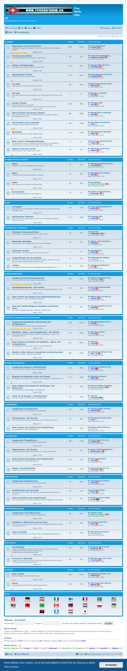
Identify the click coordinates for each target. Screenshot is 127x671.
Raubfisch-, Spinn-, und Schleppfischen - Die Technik (35, 332)
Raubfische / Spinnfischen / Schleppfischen (22, 318)
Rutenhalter (95, 193)
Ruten (14, 173)
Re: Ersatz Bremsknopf (96, 46)
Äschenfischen (11, 404)
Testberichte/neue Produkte (16, 159)
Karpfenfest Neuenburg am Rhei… (100, 84)
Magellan (115, 648)
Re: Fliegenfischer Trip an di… (99, 440)
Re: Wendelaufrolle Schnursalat (99, 418)
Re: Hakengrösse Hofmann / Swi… (100, 352)
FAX (92, 323)
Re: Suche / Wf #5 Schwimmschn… (101, 449)
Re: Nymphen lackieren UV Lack (100, 306)
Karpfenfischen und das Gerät (25, 490)
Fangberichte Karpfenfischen (25, 481)
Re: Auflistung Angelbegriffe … (99, 265)
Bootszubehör (18, 192)
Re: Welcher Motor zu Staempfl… (100, 112)
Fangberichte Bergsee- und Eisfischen (29, 367)
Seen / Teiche (18, 574)
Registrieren (20, 620)
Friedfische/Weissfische (14, 509)
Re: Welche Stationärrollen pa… (99, 427)
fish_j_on (94, 353)
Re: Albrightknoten (95, 250)
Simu (93, 124)
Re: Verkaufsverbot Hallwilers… (99, 56)
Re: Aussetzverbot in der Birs (99, 547)
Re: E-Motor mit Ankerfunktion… (100, 191)
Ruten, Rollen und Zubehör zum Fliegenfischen (33, 459)
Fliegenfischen (11, 436)
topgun (93, 143)
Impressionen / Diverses (22, 217)
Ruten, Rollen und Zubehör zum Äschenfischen (33, 427)
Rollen (15, 164)
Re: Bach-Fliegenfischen (97, 459)
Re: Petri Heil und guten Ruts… (99, 148)
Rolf (92, 267)
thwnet (93, 208)
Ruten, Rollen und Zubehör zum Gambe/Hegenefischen (36, 297)
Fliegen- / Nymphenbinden (23, 468)
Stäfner (93, 150)
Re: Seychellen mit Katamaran (99, 122)
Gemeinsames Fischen (22, 75)
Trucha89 (94, 165)
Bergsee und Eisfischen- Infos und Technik (31, 376)
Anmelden (8, 620)
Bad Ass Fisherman (98, 184)
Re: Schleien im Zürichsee (97, 522)
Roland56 (103, 648)
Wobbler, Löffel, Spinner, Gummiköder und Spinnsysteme (37, 352)
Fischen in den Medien (22, 56)
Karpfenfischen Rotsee (96, 490)
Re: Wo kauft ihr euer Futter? (98, 532)
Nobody (94, 442)
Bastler (93, 575)
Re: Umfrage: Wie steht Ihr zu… (99, 65)
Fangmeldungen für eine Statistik (26, 258)
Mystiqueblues (96, 451)
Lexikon (15, 265)
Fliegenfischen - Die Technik (24, 450)
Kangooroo (80, 648)
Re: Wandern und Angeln (97, 376)
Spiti (92, 95)
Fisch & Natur (10, 543)
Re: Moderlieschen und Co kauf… (100, 558)
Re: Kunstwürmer (94, 182)
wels (92, 104)
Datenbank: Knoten (20, 251)
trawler (83, 641)
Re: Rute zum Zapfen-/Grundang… (100, 385)
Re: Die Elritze (93, 232)
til (43, 648)
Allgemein (9, 42)
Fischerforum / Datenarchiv (16, 228)
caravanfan (95, 397)
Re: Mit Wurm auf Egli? (96, 332)
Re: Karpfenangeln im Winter (98, 481)
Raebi (93, 524)
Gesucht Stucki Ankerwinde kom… (101, 141)
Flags (7, 594)
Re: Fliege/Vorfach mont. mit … (99, 468)
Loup (93, 419)
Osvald (93, 499)
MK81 (93, 133)
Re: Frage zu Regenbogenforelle (100, 206)
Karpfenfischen (11, 477)
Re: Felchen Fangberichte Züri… (100, 278)
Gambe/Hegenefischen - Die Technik (28, 287)
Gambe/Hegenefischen (13, 274)
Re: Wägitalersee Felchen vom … (100, 574)
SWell (93, 378)
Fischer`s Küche (19, 103)
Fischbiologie (18, 547)
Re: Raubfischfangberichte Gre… (100, 322)
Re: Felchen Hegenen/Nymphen (99, 132)
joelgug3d (94, 76)
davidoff (94, 410)
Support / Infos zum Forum (24, 149)
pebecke (92, 648)
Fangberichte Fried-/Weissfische (26, 513)
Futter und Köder (19, 532)
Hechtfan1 (94, 67)
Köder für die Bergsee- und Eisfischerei (29, 396)
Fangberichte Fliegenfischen (24, 440)
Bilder (7, 203)
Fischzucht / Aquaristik (22, 558)
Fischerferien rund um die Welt (25, 123)
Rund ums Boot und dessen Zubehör (28, 113)
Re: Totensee (92, 396)
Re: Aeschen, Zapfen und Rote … (100, 408)
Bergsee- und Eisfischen (14, 363)
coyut (93, 289)
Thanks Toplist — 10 (12, 645)
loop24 (93, 218)
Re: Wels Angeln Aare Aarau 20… (100, 583)
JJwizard (94, 298)
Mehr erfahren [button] (12, 666)
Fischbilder (17, 207)
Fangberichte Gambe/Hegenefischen (28, 278)
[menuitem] (21, 28)
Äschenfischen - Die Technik (24, 418)
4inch (93, 368)
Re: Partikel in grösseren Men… (99, 498)
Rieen (93, 492)
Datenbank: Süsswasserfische (25, 232)
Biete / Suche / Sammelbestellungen (28, 141)
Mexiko (93, 85)
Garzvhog (94, 560)
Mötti (93, 243)
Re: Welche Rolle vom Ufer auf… (100, 296)
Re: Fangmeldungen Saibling (98, 257)
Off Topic (16, 93)
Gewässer (9, 570)
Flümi (93, 252)
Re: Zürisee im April (95, 513)
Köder (14, 182)
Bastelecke (17, 132)
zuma (93, 460)
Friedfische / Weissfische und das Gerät (29, 522)
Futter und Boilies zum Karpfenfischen (29, 498)
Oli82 (93, 307)
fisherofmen (95, 279)
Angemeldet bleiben (96, 623)
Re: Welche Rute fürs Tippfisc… (99, 173)
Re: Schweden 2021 (95, 216)
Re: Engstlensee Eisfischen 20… (100, 367)
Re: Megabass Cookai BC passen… (101, 163)
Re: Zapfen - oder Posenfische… (100, 241)
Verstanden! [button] (111, 665)
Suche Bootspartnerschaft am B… (100, 74)
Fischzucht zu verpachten (97, 93)
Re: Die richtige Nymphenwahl (99, 287)
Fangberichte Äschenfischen (24, 409)
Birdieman (94, 548)
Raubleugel (53, 648)
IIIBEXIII (94, 585)
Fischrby (94, 47)
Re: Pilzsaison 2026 (95, 103)
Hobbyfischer (96, 233)
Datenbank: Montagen (22, 241)
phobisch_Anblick (97, 57)
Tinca (93, 334)
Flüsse (15, 583)
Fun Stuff (16, 84)
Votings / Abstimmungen (23, 65)
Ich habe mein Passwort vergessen (74, 623)
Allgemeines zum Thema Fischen (26, 46)
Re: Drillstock (93, 342)
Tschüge (26, 648)
